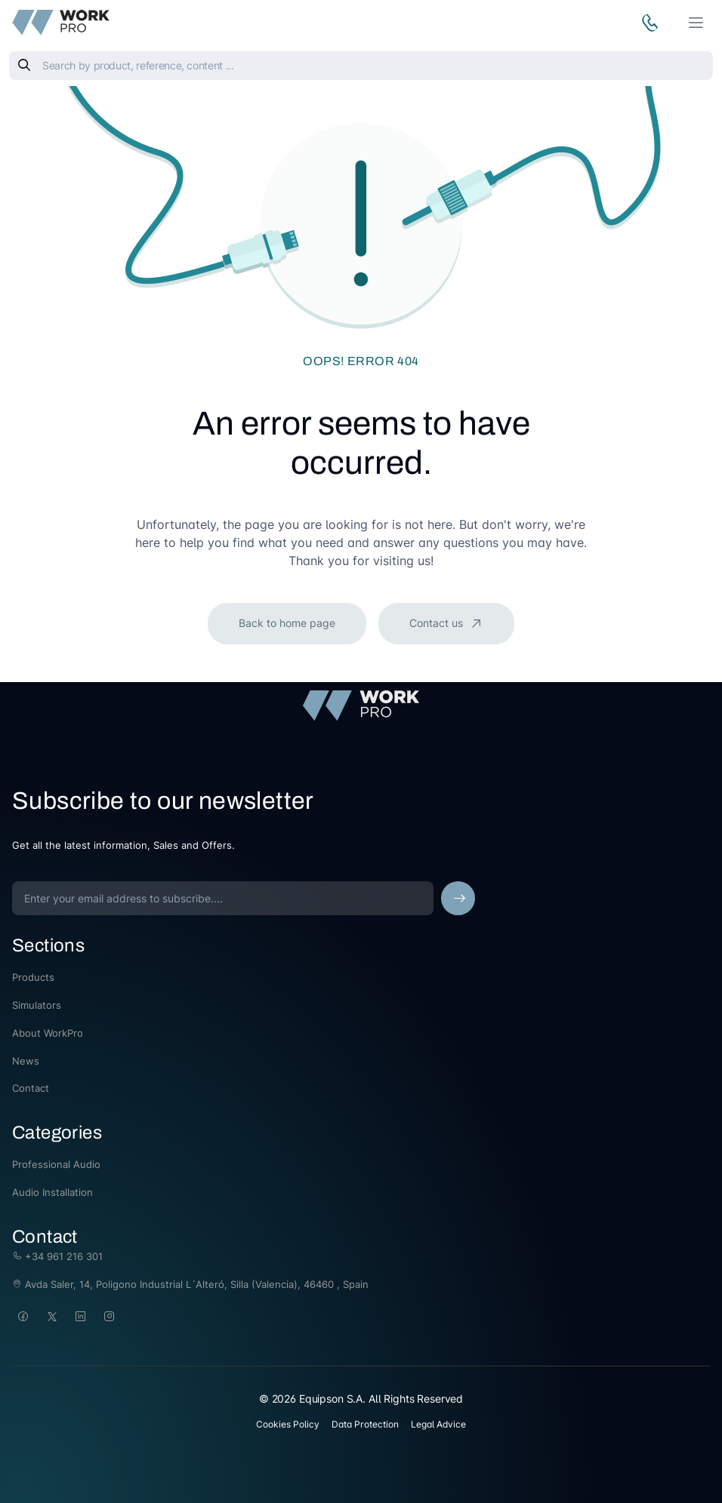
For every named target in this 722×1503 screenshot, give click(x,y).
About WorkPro (47, 1033)
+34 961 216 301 (57, 1256)
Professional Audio (56, 1164)
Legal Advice (438, 1424)
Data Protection (365, 1424)
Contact (30, 1088)
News (25, 1061)
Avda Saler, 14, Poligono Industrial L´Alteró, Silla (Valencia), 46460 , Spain (190, 1284)
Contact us (437, 622)
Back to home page (287, 622)
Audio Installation (52, 1192)
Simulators (36, 1005)
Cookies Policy (287, 1424)
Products (33, 977)
